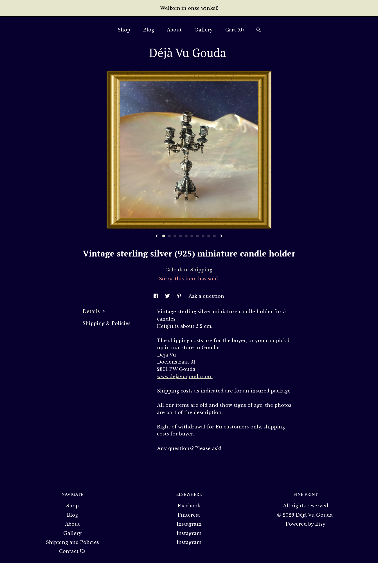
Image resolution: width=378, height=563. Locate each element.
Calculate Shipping (188, 270)
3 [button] (175, 236)
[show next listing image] (221, 236)
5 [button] (186, 236)
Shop (124, 30)
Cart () (234, 30)
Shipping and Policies (72, 542)
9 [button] (208, 236)
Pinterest (189, 515)
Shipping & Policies (106, 323)
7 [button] (197, 236)
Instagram (189, 524)
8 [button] (203, 236)
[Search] (258, 31)
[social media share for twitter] (168, 296)
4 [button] (180, 236)
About (174, 30)
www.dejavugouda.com (185, 376)
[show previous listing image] (156, 236)
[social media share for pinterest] (180, 296)
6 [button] (191, 236)
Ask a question (206, 296)
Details (93, 311)
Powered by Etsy (305, 524)
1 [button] (163, 236)
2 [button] (169, 236)
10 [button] (214, 236)
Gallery (203, 30)
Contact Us (72, 551)
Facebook (189, 505)
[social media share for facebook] (156, 296)
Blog (148, 30)
